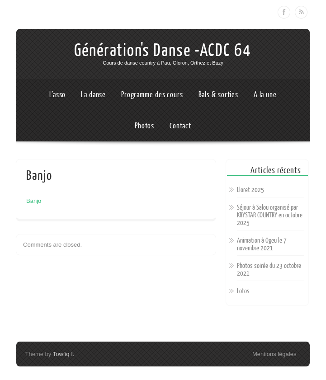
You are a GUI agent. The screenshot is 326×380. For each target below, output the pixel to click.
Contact (180, 126)
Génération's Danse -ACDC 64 (162, 50)
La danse (93, 94)
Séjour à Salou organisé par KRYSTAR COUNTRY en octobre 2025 (269, 215)
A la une (265, 94)
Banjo (33, 200)
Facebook (284, 12)
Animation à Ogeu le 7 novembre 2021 (262, 244)
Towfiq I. (64, 354)
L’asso (57, 94)
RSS (301, 12)
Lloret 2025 (250, 190)
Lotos (243, 291)
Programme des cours (152, 94)
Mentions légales (274, 354)
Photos (144, 126)
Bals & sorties (218, 94)
